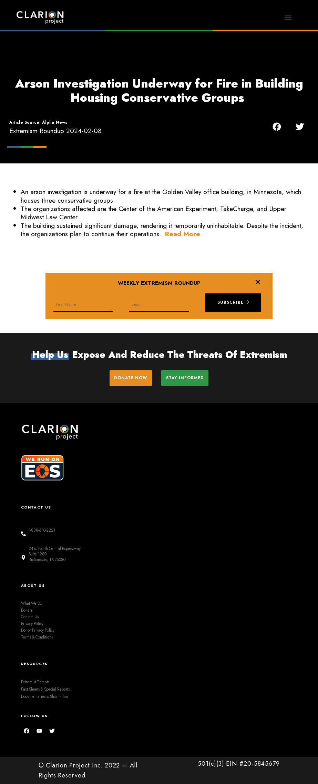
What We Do (31, 603)
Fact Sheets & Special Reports (45, 689)
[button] (288, 17)
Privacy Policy (32, 623)
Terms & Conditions (37, 637)
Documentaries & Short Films (44, 696)
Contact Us (30, 617)
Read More (182, 234)
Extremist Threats (35, 682)
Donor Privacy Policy (37, 630)
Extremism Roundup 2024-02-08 (55, 130)
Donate (27, 610)
